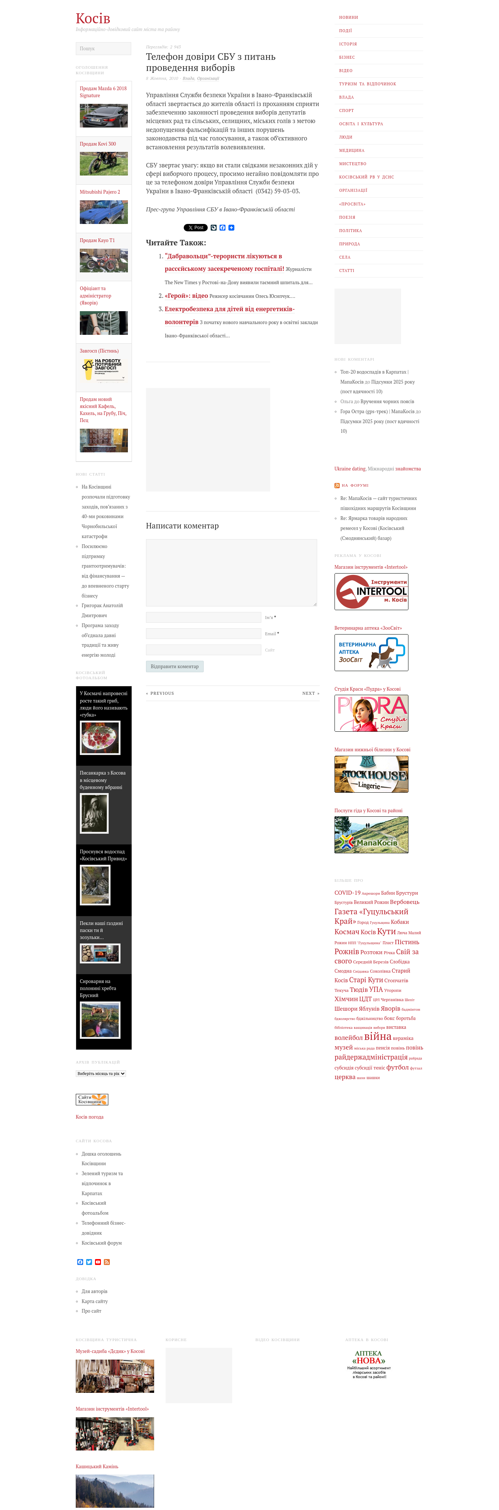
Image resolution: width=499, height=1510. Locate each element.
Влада (346, 97)
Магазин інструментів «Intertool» (371, 567)
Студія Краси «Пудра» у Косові (368, 689)
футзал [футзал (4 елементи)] (416, 1068)
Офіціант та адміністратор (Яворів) (95, 295)
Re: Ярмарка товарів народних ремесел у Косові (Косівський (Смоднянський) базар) (373, 528)
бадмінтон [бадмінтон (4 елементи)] (410, 1009)
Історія (348, 44)
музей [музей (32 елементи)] (344, 1047)
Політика (350, 230)
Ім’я (270, 617)
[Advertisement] (368, 316)
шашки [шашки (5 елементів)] (373, 1077)
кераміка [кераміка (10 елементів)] (403, 1038)
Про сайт (91, 1311)
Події (345, 30)
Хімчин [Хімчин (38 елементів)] (346, 998)
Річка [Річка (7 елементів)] (389, 952)
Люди (346, 137)
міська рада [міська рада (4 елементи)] (364, 1048)
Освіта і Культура (361, 123)
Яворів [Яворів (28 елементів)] (390, 1008)
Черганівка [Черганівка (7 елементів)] (392, 999)
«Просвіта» (352, 204)
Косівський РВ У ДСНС (366, 177)
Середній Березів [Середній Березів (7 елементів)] (370, 962)
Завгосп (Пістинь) (99, 351)
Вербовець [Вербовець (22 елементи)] (405, 902)
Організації (353, 190)
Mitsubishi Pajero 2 (100, 192)
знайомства (408, 469)
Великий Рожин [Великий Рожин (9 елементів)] (371, 902)
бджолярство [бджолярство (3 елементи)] (345, 1018)
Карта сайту (95, 1301)
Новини (349, 17)
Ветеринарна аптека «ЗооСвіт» (368, 628)
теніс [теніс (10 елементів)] (380, 1067)
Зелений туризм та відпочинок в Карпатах (102, 1183)
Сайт (270, 650)
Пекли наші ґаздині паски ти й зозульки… (101, 930)
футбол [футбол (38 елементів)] (397, 1066)
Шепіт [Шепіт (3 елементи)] (410, 999)
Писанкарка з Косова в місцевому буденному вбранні (103, 780)
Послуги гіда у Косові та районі (369, 810)
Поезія (347, 217)
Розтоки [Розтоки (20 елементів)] (371, 952)
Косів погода (89, 1117)
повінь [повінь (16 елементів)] (414, 1047)
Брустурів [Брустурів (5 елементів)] (344, 902)
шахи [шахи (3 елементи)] (361, 1077)
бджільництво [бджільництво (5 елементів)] (369, 1018)
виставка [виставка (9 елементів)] (396, 1027)
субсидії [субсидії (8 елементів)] (364, 1068)
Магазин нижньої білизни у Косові (373, 750)
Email (272, 633)
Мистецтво (353, 163)
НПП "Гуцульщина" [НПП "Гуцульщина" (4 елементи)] (365, 942)
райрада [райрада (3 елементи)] (415, 1058)
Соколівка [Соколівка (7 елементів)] (380, 971)
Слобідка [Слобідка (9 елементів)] (400, 962)
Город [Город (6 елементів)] (363, 922)
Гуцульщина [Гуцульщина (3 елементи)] (380, 922)
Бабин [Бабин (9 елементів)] (388, 893)
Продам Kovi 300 (98, 144)
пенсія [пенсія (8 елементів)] (383, 1048)
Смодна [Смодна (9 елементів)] (343, 971)
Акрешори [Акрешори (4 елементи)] (371, 893)
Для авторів (95, 1291)
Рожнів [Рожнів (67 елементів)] (347, 951)
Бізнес (347, 57)
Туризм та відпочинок (368, 83)
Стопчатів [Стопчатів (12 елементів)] (396, 980)
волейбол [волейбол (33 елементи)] (349, 1037)
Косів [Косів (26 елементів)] (368, 932)
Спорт (346, 110)
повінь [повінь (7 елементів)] (398, 1048)
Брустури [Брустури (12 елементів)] (407, 893)
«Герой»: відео (186, 296)
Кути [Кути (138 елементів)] (386, 931)
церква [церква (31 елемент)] (345, 1076)
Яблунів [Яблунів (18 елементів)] (369, 1008)
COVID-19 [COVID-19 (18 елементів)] (347, 892)
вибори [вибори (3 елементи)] (379, 1027)
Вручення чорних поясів (387, 401)
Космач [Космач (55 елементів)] (347, 931)
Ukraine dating (350, 469)
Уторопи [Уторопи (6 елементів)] (392, 990)
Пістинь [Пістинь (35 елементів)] (407, 941)
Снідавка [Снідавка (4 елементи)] (361, 971)
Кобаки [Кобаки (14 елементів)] (400, 921)
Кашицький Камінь (97, 1466)
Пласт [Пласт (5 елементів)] (388, 942)
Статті (347, 270)
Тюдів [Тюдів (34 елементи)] (359, 989)
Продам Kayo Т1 (97, 240)
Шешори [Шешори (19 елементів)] (346, 1008)
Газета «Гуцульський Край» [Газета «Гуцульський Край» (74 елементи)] (371, 916)
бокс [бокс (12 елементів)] (389, 1018)
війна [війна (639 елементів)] (378, 1036)
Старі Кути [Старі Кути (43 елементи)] (366, 979)
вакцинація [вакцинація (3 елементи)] (363, 1027)
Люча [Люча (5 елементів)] (402, 932)
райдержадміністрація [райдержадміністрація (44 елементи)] (371, 1056)
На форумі (355, 485)
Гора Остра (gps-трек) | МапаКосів (377, 411)
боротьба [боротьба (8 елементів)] (405, 1018)
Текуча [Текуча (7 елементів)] (342, 990)
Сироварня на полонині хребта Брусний (98, 988)
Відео (346, 70)
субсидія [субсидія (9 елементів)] (344, 1068)
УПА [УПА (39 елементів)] (376, 989)
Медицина (352, 150)
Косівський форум (102, 1243)
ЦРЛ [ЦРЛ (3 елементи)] (376, 999)
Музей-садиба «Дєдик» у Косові (110, 1351)
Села (345, 257)
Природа (349, 243)
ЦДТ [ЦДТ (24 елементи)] (365, 999)
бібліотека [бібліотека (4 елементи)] (344, 1027)
